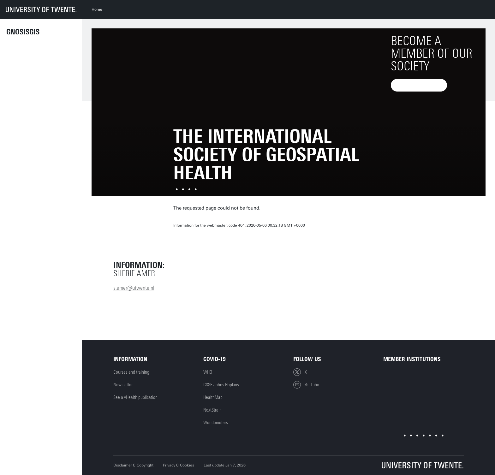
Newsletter (123, 385)
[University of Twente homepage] (41, 9)
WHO (207, 372)
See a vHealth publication (135, 397)
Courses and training (131, 372)
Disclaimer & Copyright (133, 465)
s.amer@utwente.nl (133, 287)
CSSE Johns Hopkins (221, 385)
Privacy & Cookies (178, 465)
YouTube (306, 385)
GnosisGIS (22, 31)
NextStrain (212, 410)
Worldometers (215, 422)
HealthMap (213, 397)
